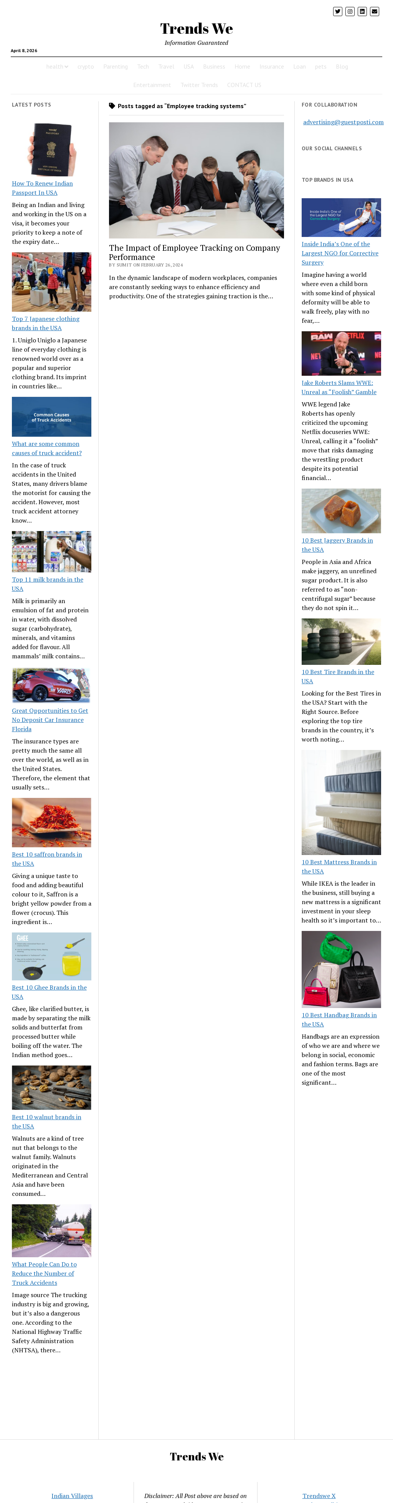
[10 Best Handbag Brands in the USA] (341, 970)
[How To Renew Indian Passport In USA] (51, 151)
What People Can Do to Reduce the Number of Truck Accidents (44, 1273)
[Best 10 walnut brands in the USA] (51, 1089)
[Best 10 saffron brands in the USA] (51, 824)
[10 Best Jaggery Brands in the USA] (341, 512)
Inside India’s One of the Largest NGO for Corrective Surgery (340, 253)
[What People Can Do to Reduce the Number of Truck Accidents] (51, 1232)
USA (188, 66)
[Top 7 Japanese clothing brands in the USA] (51, 283)
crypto (86, 66)
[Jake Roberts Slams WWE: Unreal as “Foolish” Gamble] (341, 354)
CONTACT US (244, 85)
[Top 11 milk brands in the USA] (51, 553)
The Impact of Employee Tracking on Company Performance (194, 252)
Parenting (115, 66)
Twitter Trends (199, 85)
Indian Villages (72, 1495)
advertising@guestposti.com (343, 122)
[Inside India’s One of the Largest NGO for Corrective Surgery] (341, 218)
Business (214, 66)
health (54, 66)
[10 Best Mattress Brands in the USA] (341, 803)
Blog (342, 66)
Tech (143, 66)
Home (242, 66)
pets (321, 66)
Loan (299, 66)
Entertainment (152, 85)
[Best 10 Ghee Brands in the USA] (51, 957)
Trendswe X (319, 1495)
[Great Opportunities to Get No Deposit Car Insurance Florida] (51, 686)
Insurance (271, 66)
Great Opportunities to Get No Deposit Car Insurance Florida (50, 719)
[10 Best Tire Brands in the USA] (341, 642)
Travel (166, 66)
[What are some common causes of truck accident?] (51, 418)
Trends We (196, 28)
